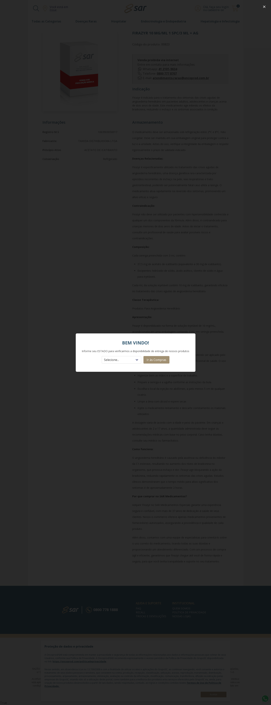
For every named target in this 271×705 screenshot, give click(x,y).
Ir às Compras (156, 360)
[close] (264, 7)
